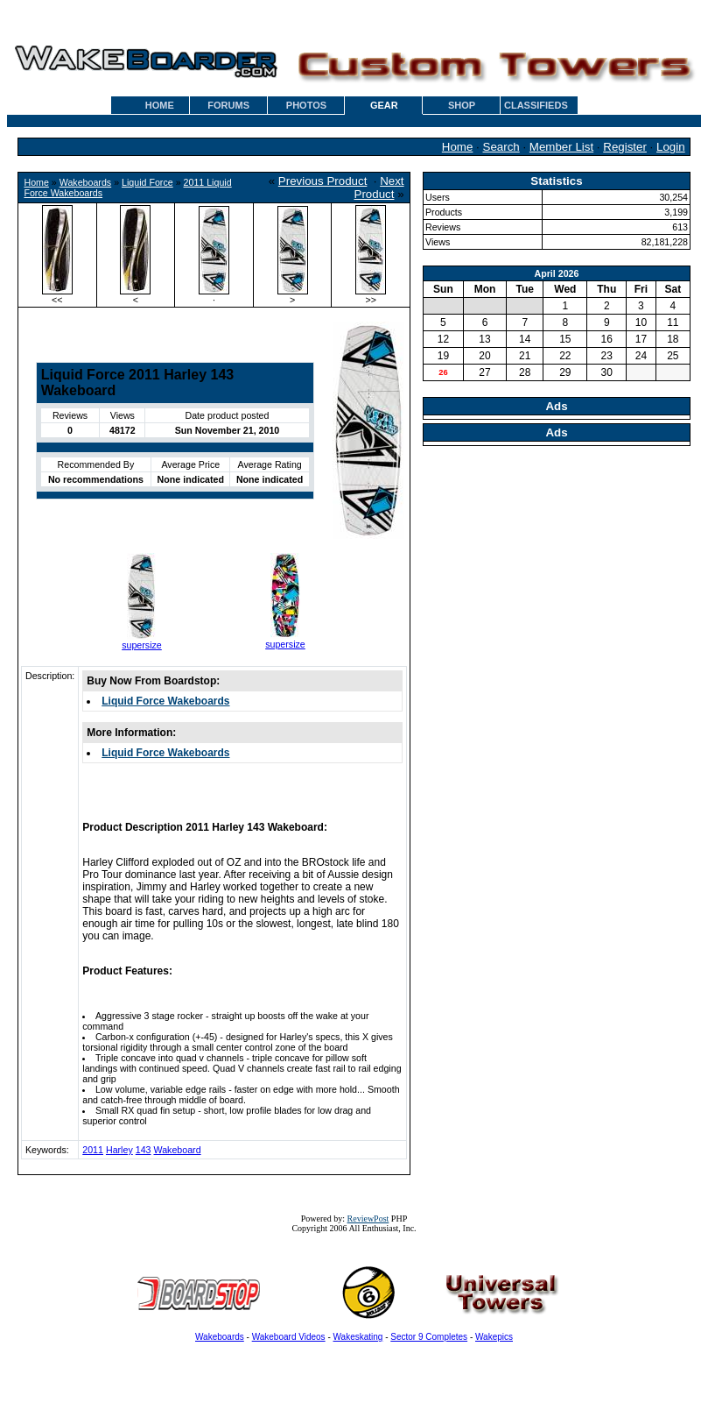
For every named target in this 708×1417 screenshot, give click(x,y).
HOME (159, 105)
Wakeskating (358, 1337)
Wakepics (494, 1337)
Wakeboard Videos (289, 1337)
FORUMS (228, 105)
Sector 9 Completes (428, 1337)
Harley (119, 1149)
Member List (561, 146)
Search (501, 146)
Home (457, 146)
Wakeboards (85, 182)
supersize (142, 645)
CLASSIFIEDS (536, 105)
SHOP (461, 105)
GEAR (384, 105)
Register (625, 146)
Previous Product (323, 181)
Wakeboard (176, 1149)
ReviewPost (368, 1218)
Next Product (379, 187)
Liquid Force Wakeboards (165, 701)
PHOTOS (306, 105)
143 (143, 1149)
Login (670, 146)
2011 (92, 1149)
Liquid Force (147, 182)
